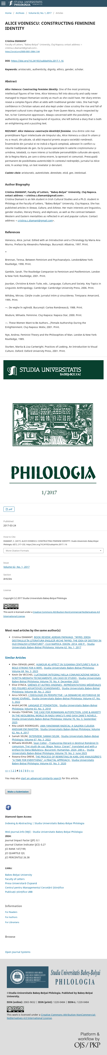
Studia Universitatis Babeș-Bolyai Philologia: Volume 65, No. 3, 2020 (53, 761)
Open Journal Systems (17, 952)
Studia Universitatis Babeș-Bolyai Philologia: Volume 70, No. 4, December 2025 (56, 679)
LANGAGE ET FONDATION (43, 705)
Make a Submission (18, 791)
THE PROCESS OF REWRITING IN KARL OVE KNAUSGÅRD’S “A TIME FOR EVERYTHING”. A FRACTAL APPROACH (56, 758)
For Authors (11, 917)
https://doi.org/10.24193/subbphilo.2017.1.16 (37, 60)
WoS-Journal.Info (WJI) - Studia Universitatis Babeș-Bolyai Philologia (44, 831)
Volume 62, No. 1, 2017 (40, 12)
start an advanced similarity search (41, 778)
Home (8, 12)
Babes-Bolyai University (18, 874)
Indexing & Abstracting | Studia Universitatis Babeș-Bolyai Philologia (44, 823)
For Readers (11, 912)
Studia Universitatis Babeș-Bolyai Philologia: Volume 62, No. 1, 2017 (53, 645)
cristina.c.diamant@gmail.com (35, 220)
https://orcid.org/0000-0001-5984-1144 (22, 51)
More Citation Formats (17, 550)
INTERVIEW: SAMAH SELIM (44, 736)
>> (32, 770)
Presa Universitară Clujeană (21, 883)
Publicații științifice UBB (18, 891)
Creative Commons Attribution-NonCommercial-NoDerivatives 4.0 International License (51, 1016)
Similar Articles (15, 658)
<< (6, 770)
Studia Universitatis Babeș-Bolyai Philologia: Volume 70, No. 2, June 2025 (53, 751)
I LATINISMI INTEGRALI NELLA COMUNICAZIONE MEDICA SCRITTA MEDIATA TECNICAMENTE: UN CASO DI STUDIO (55, 676)
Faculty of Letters (15, 879)
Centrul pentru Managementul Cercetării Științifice (34, 887)
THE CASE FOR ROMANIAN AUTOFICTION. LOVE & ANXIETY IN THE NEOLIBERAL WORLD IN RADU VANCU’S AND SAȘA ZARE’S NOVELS (56, 713)
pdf (10, 509)
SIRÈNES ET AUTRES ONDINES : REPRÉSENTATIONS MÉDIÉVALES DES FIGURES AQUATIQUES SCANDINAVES (56, 686)
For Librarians (12, 922)
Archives (20, 12)
